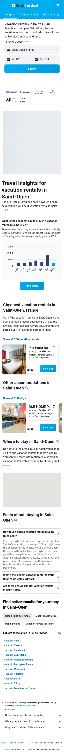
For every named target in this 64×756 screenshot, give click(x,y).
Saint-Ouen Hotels (13, 749)
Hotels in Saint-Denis (15, 655)
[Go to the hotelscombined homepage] (25, 5)
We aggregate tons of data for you (33, 721)
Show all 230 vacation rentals (21, 339)
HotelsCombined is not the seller (33, 715)
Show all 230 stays (14, 398)
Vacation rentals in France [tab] (40, 623)
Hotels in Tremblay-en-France (20, 688)
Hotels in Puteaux (13, 674)
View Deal (48, 368)
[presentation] (41, 309)
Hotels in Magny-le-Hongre (18, 659)
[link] (32, 286)
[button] (6, 5)
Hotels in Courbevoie (15, 650)
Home (3, 743)
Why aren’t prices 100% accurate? (33, 727)
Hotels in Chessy (13, 645)
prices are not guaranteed (24, 705)
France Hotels (16, 743)
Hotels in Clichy (12, 683)
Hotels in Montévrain (15, 669)
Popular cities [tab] (12, 623)
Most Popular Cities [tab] (46, 616)
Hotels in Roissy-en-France (18, 664)
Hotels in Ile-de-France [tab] (17, 616)
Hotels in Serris (12, 678)
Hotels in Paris (11, 640)
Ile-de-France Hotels (44, 743)
